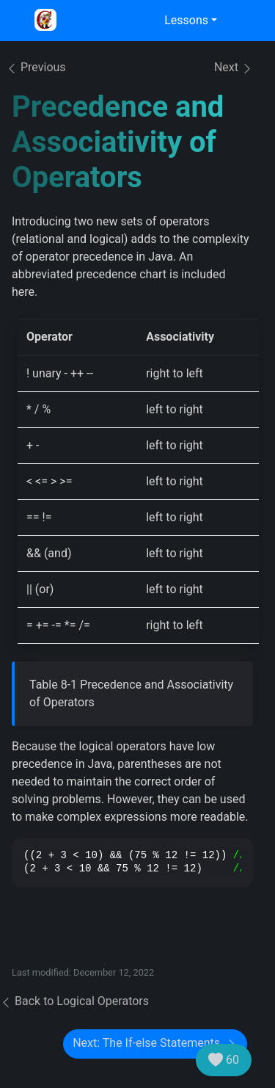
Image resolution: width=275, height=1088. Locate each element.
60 (223, 1060)
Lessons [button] (186, 20)
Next (233, 68)
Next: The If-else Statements (155, 1043)
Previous (36, 67)
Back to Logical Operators (74, 1001)
